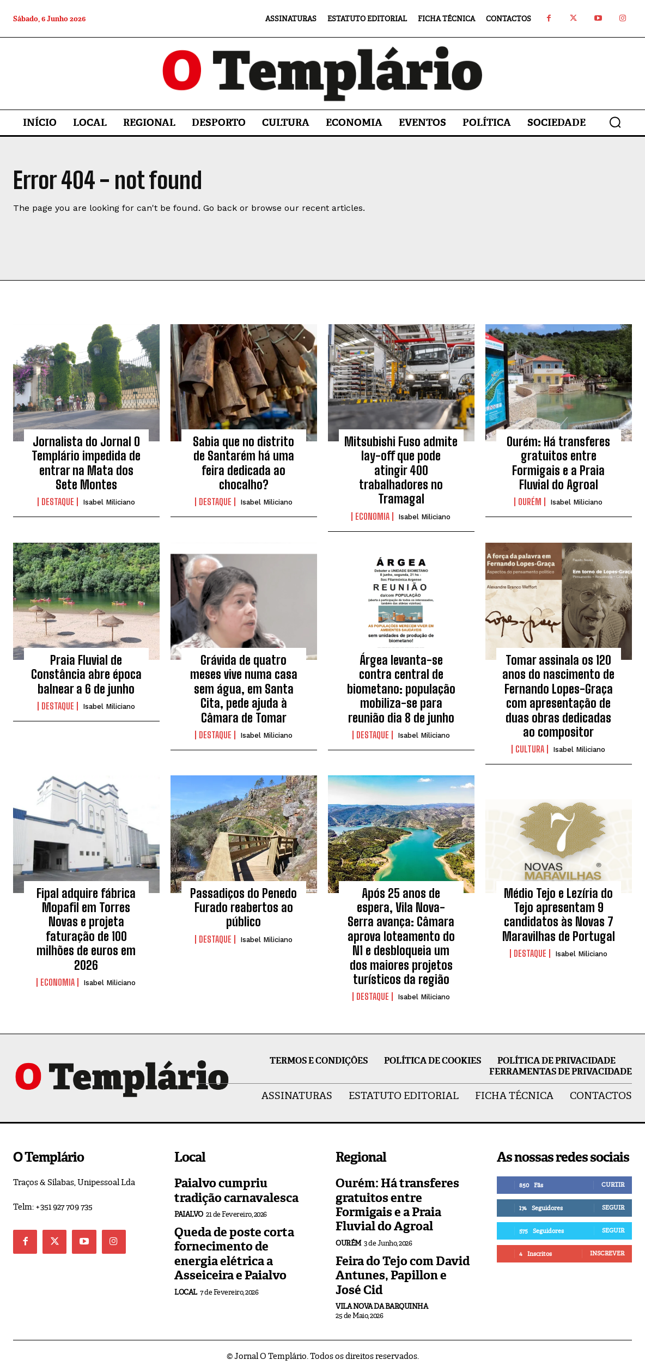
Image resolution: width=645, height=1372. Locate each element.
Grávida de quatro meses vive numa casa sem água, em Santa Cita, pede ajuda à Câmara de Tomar (243, 689)
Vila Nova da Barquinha (382, 1306)
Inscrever (607, 1253)
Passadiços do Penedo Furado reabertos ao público (243, 908)
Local (185, 1292)
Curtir (612, 1184)
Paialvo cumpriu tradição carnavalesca (236, 1190)
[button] (615, 122)
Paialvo (188, 1214)
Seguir (613, 1207)
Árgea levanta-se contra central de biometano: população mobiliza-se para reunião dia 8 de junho (401, 689)
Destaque (57, 502)
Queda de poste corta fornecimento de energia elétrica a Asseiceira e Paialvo (234, 1253)
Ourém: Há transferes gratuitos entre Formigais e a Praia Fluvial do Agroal (558, 463)
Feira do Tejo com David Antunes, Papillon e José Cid (403, 1275)
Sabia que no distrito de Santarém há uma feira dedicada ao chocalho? (243, 463)
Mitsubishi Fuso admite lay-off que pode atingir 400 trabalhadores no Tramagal (401, 470)
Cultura (529, 749)
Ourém (529, 502)
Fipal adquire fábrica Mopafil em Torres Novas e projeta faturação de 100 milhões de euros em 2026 (86, 929)
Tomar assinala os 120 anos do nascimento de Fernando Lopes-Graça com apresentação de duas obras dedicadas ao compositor (558, 696)
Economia (372, 516)
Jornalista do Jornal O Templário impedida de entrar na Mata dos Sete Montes (86, 463)
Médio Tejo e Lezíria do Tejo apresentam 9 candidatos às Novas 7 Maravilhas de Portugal (558, 915)
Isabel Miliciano (109, 503)
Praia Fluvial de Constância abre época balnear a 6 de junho (86, 674)
